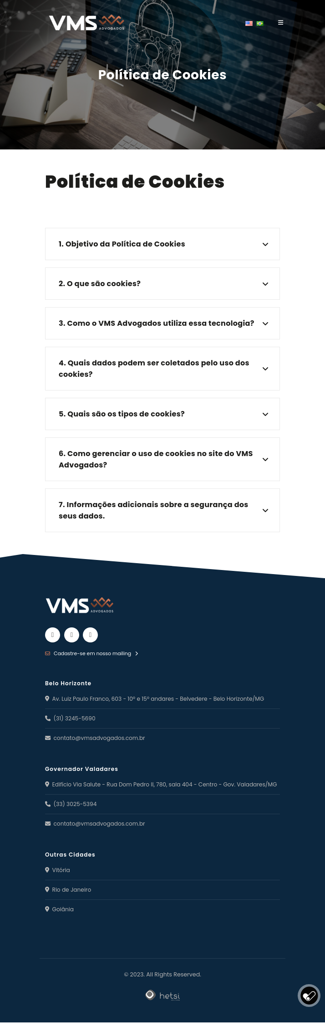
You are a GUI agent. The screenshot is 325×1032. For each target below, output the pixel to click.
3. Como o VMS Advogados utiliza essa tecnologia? (156, 323)
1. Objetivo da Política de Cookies (122, 244)
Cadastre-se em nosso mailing (93, 653)
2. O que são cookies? (100, 283)
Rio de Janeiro (69, 899)
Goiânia (60, 919)
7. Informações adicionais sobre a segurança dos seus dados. (154, 510)
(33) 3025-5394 (72, 813)
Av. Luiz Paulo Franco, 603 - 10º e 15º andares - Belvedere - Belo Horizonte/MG (158, 698)
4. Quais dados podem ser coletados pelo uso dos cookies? (154, 369)
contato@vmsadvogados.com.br (97, 737)
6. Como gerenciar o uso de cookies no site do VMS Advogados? (156, 459)
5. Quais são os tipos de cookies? (122, 414)
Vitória (58, 879)
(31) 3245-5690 (71, 718)
